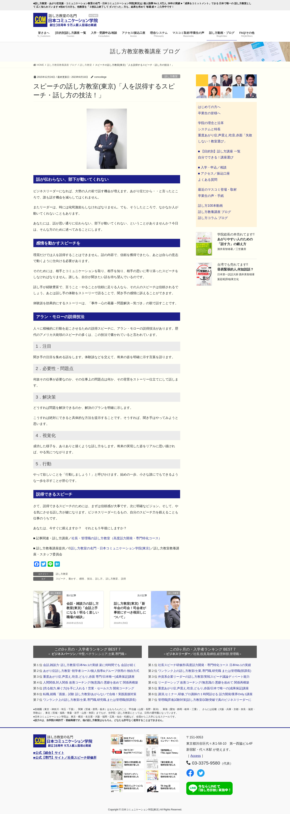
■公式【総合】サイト (48, 752)
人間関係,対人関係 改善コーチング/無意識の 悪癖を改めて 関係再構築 (90, 682)
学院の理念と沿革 (211, 123)
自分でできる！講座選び (215, 157)
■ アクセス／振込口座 (214, 173)
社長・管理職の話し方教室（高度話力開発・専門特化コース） (116, 538)
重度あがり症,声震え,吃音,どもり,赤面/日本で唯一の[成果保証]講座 (203, 688)
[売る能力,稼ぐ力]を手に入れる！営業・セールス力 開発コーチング (88, 688)
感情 (81, 578)
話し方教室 (171, 76)
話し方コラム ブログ (213, 218)
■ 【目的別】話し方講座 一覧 (219, 151)
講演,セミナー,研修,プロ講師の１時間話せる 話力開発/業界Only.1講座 (205, 694)
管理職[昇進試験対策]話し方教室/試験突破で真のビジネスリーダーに (204, 699)
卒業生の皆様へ (209, 113)
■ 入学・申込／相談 (212, 167)
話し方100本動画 (210, 205)
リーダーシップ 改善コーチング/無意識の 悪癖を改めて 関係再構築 (203, 682)
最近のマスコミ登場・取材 (217, 189)
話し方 (99, 578)
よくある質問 (207, 179)
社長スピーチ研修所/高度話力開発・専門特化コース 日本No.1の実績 (204, 665)
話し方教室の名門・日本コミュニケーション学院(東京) (110, 548)
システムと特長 (209, 129)
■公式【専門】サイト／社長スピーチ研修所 (64, 757)
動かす (72, 578)
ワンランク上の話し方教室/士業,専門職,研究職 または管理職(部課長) (204, 670)
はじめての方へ (209, 107)
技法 (89, 578)
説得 (123, 578)
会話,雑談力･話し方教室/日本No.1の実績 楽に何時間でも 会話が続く (89, 665)
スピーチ (60, 578)
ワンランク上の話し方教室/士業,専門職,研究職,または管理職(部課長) (89, 699)
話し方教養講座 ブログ (214, 212)
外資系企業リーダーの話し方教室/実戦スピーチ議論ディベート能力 (204, 676)
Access (195, 755)
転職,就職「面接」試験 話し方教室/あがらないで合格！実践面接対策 (89, 694)
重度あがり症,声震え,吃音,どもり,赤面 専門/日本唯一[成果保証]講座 (89, 676)
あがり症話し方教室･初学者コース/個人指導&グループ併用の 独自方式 (91, 670)
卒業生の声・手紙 (211, 195)
